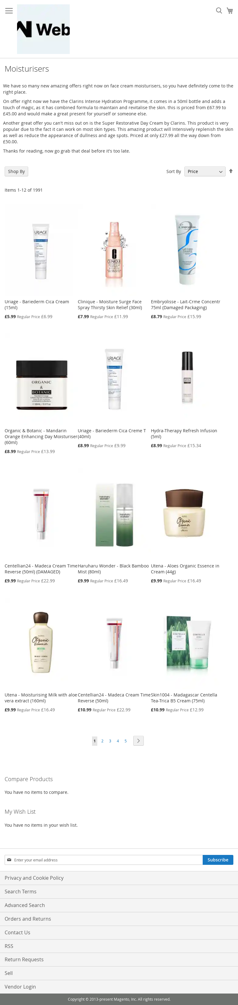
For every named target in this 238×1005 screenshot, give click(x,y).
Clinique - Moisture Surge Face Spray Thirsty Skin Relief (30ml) (110, 304)
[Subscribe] (218, 860)
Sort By (173, 171)
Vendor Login (20, 986)
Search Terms (21, 891)
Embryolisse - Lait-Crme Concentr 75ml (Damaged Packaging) (185, 304)
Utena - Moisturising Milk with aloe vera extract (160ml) (41, 698)
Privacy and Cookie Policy (34, 877)
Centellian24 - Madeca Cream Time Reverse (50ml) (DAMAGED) (41, 569)
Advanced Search (25, 905)
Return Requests (24, 959)
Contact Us (17, 932)
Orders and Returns (28, 918)
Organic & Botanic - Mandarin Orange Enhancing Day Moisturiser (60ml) (41, 436)
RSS (9, 946)
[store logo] (43, 29)
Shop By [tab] (16, 171)
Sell (9, 973)
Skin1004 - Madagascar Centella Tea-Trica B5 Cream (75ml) (184, 698)
